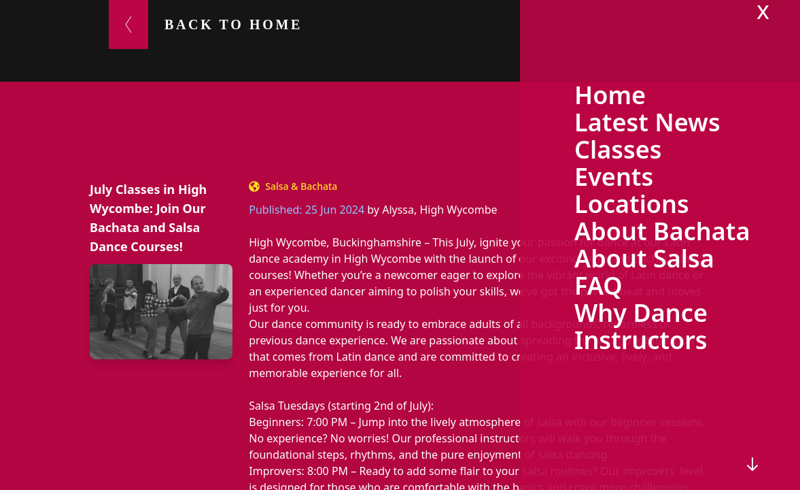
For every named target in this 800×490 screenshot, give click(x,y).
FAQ (598, 285)
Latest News (647, 122)
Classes (618, 149)
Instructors (641, 340)
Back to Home (233, 24)
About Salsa (644, 258)
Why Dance (641, 312)
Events (613, 176)
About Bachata (662, 231)
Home (610, 95)
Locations (631, 203)
